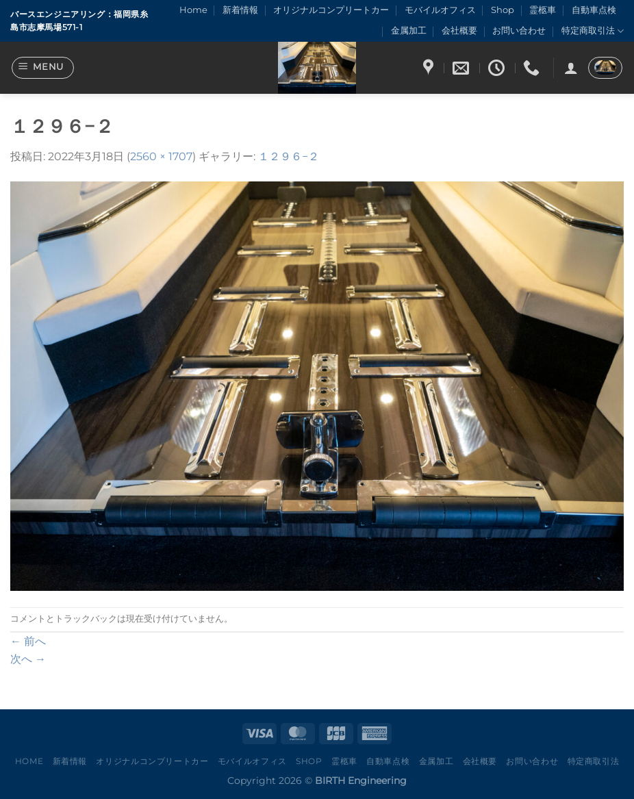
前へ (28, 641)
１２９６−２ (288, 156)
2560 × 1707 (161, 156)
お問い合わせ (519, 30)
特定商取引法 (592, 31)
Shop (502, 10)
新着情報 (240, 10)
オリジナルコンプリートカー (331, 10)
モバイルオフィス (440, 10)
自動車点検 (594, 10)
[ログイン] (571, 68)
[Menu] (43, 68)
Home (193, 10)
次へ (28, 658)
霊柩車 (542, 10)
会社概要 (459, 30)
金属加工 (409, 30)
